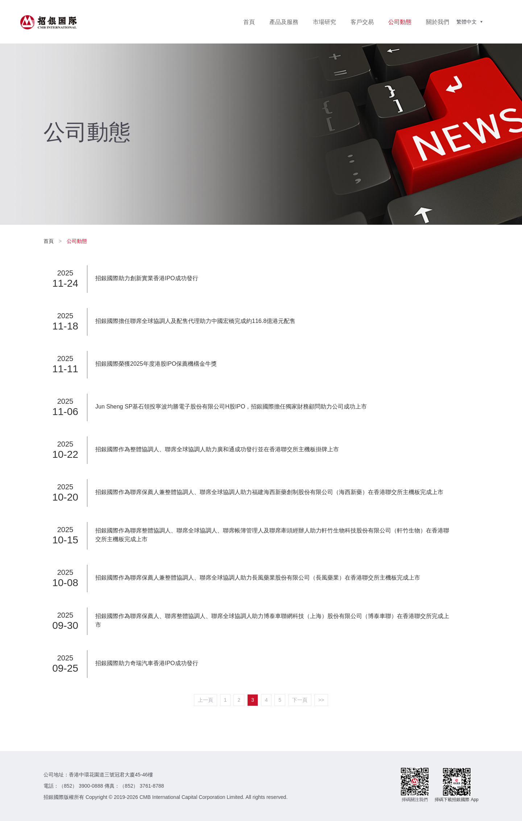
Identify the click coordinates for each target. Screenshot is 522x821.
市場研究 (324, 22)
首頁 (249, 22)
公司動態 (399, 22)
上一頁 (205, 700)
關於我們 (437, 22)
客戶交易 (362, 22)
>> (321, 700)
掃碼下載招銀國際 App (456, 799)
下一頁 (299, 700)
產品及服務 (283, 22)
